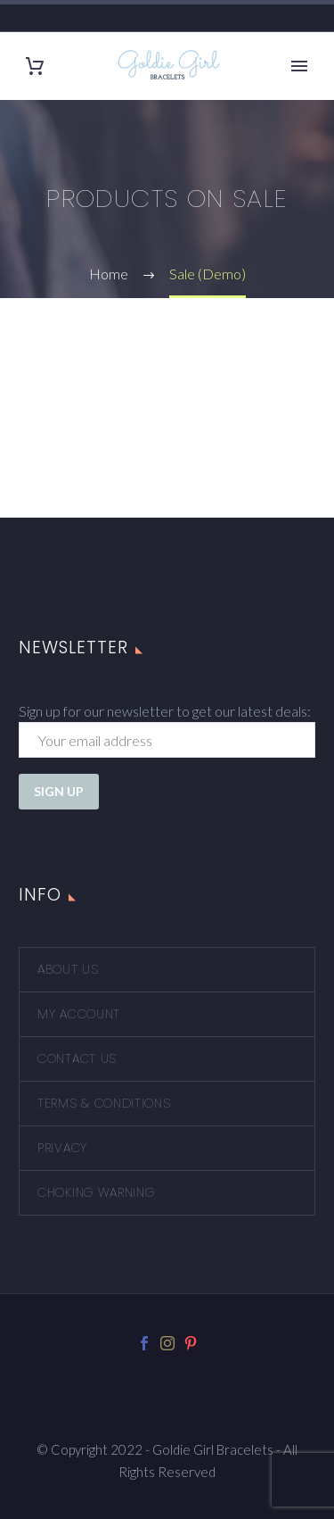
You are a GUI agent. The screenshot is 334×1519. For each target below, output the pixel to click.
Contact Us (77, 1058)
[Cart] (35, 66)
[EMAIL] (167, 740)
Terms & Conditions (104, 1103)
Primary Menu (299, 66)
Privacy (62, 1148)
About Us (68, 969)
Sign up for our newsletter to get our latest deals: (165, 710)
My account (78, 1014)
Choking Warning (96, 1192)
